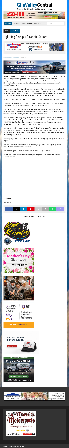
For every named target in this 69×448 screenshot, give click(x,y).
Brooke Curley (14, 58)
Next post (42, 217)
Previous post (28, 217)
